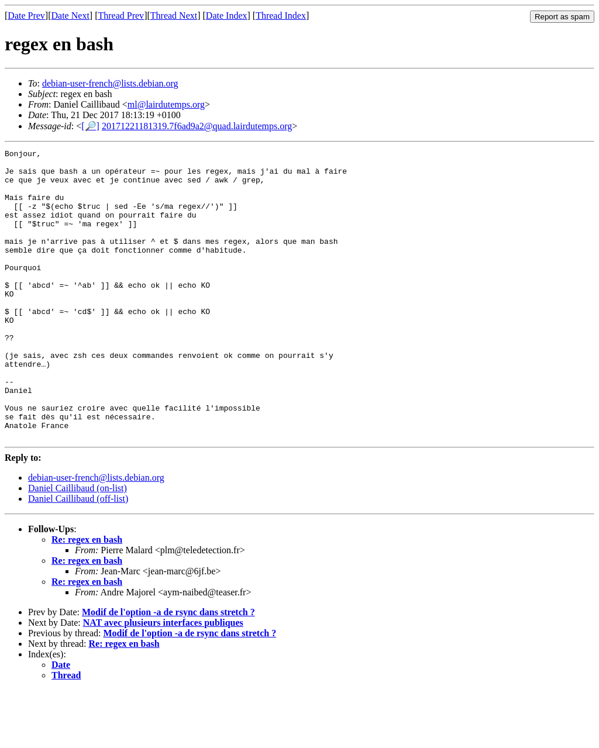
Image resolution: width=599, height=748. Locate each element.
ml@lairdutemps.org (166, 104)
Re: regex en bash (86, 597)
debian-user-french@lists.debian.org (110, 83)
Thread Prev (121, 15)
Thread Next (173, 15)
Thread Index (281, 15)
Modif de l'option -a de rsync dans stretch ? (168, 670)
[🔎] (90, 126)
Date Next (70, 15)
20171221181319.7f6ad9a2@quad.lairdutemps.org (197, 126)
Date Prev (26, 15)
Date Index (226, 15)
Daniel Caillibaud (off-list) (78, 556)
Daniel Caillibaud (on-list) (77, 546)
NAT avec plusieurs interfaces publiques (163, 680)
